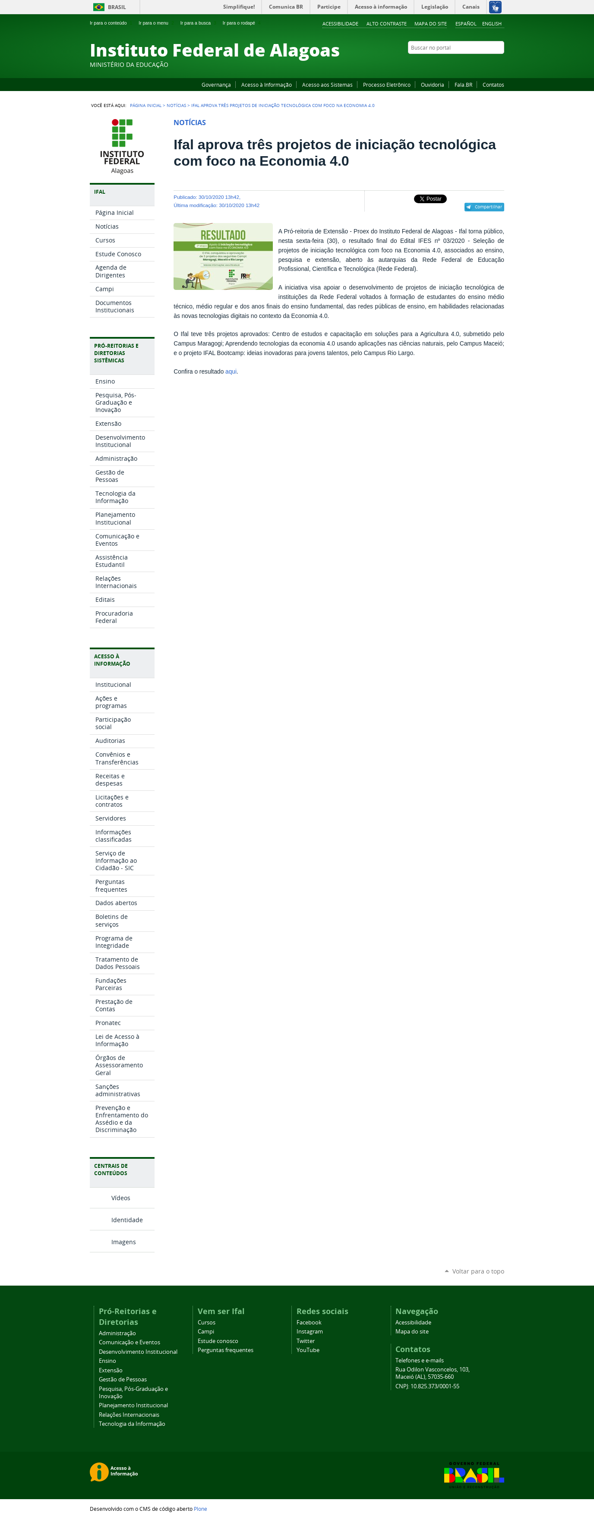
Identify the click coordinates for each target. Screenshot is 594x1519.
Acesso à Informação (266, 84)
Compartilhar (488, 207)
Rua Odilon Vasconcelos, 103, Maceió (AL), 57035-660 (432, 1373)
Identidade (127, 1220)
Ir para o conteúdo (112, 22)
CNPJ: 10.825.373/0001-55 (427, 1386)
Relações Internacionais (129, 1414)
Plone (200, 1508)
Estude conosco (218, 1341)
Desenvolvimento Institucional (138, 1351)
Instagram (478, 64)
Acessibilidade (340, 23)
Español (466, 23)
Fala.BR (463, 84)
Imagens (123, 1242)
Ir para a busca (199, 22)
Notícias (176, 105)
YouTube (467, 64)
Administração (117, 1333)
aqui (231, 371)
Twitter (489, 64)
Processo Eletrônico (387, 84)
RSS (500, 64)
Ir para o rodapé (242, 22)
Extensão (111, 1370)
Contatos (493, 84)
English (492, 23)
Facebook (456, 64)
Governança (216, 84)
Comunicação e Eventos (129, 1342)
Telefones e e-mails (419, 1360)
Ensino (107, 1361)
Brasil (117, 7)
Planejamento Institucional (133, 1405)
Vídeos (120, 1198)
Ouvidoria (432, 84)
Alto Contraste (387, 23)
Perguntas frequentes (225, 1350)
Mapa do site (430, 23)
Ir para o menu (157, 22)
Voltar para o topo (478, 1271)
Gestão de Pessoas (123, 1379)
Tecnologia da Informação (132, 1424)
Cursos (206, 1322)
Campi (206, 1331)
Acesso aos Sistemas (327, 84)
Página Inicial (145, 105)
